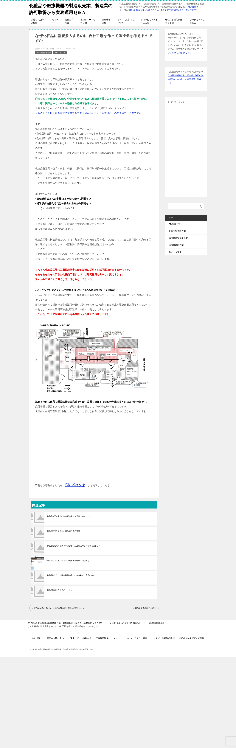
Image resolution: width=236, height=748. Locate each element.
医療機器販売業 (176, 245)
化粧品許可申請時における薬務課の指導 (63, 531)
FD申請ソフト (175, 224)
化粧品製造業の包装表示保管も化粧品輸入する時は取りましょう (74, 546)
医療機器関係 (106, 21)
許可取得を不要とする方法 (149, 21)
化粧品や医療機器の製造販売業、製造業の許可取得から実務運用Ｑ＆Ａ (72, 8)
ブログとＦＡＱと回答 (197, 21)
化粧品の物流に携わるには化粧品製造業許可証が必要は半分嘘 (58, 608)
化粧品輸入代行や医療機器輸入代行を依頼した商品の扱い (71, 575)
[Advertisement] (94, 450)
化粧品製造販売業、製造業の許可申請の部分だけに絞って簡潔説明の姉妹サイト (185, 79)
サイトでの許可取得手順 (126, 21)
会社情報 (36, 638)
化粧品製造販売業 (44, 53)
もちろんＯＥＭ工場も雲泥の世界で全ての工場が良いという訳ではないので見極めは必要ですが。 (89, 113)
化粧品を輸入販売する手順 (173, 21)
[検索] (186, 206)
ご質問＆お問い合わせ (38, 21)
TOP (67, 623)
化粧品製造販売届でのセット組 (60, 590)
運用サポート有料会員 (88, 21)
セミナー (55, 21)
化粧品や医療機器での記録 (144, 608)
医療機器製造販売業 (178, 238)
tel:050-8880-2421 (137, 10)
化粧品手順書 (69, 21)
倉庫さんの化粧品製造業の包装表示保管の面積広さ (68, 561)
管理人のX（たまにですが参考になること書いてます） (172, 10)
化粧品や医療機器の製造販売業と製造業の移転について (70, 516)
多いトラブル (59, 53)
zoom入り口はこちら (182, 52)
